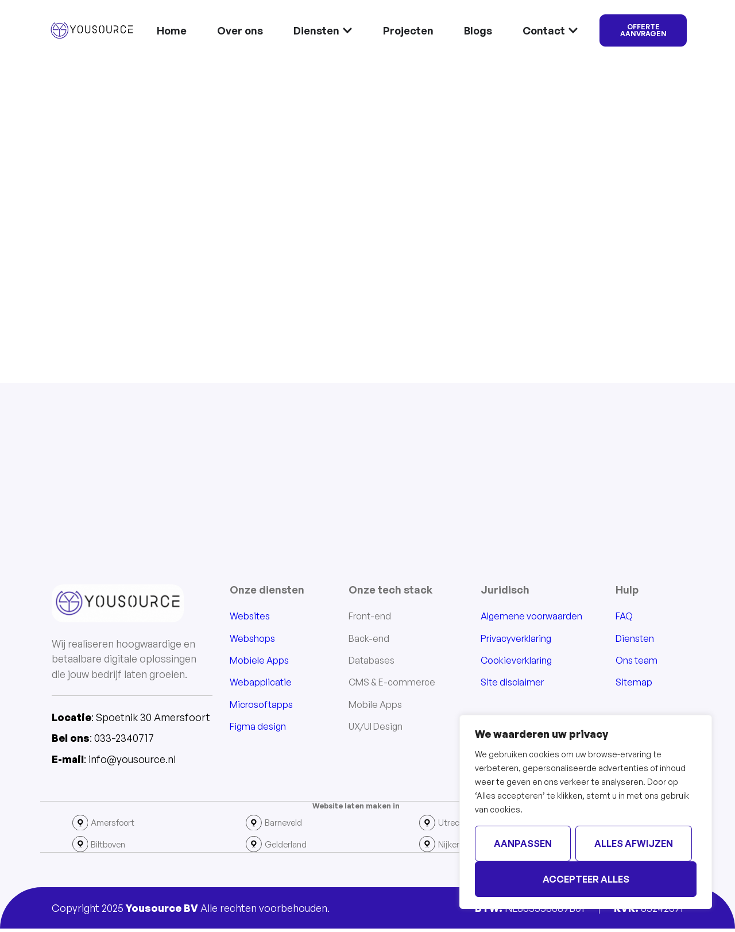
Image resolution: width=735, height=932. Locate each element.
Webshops (252, 639)
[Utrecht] (427, 824)
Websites (250, 617)
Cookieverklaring (516, 661)
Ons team (636, 661)
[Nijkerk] (427, 847)
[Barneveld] (254, 824)
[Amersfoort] (81, 824)
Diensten (635, 639)
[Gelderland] (254, 847)
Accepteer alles (586, 879)
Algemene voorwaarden (531, 617)
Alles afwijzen (633, 843)
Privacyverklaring (516, 639)
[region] (585, 812)
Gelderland (289, 847)
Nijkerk (453, 847)
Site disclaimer (512, 683)
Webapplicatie (261, 683)
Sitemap (634, 683)
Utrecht (455, 824)
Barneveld (287, 824)
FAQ (624, 617)
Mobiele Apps (259, 661)
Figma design (258, 727)
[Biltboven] (81, 847)
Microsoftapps (261, 705)
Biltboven (112, 847)
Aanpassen (523, 843)
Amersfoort (117, 824)
